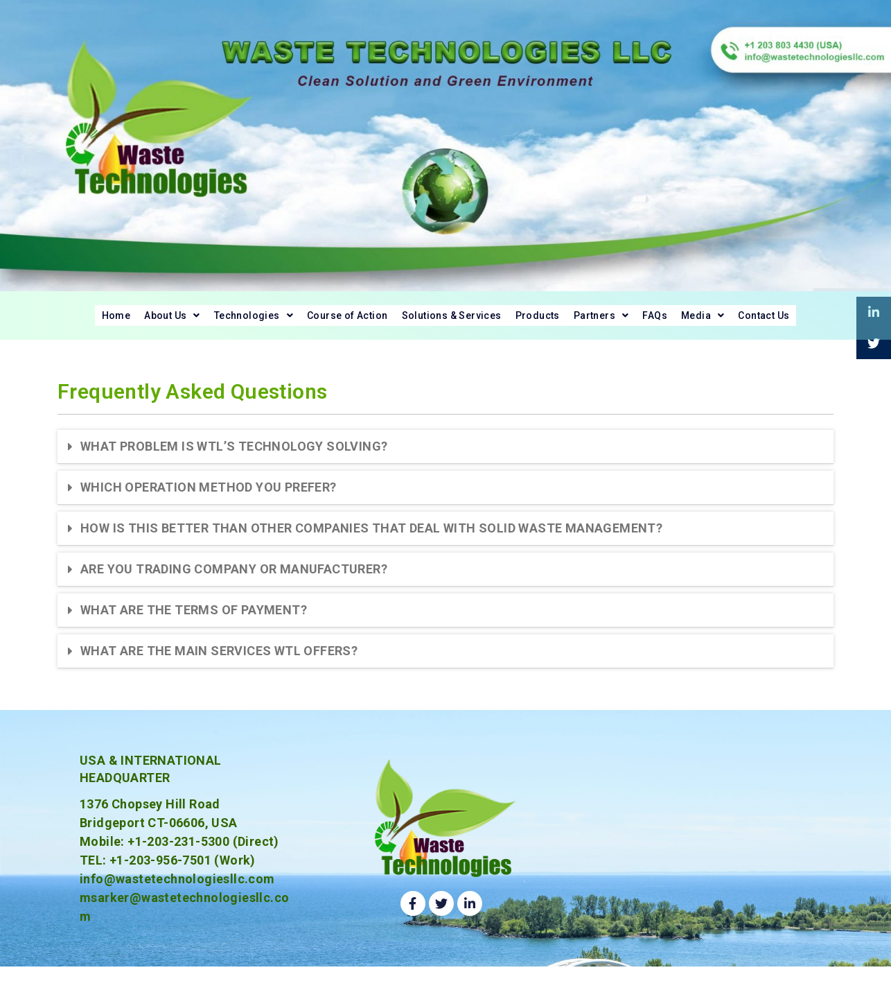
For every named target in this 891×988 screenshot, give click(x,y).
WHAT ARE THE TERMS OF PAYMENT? (193, 622)
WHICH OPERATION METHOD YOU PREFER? (208, 499)
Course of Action (319, 321)
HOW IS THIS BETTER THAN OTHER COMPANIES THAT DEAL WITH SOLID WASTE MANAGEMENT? (371, 540)
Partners (639, 321)
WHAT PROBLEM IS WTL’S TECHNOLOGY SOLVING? (233, 458)
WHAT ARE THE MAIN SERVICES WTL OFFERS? (219, 663)
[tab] (445, 459)
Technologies (201, 321)
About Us (100, 321)
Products (559, 321)
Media (767, 321)
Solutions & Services (450, 321)
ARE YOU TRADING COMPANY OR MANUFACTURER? (233, 581)
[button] (101, 321)
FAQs (708, 321)
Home (29, 321)
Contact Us (846, 321)
